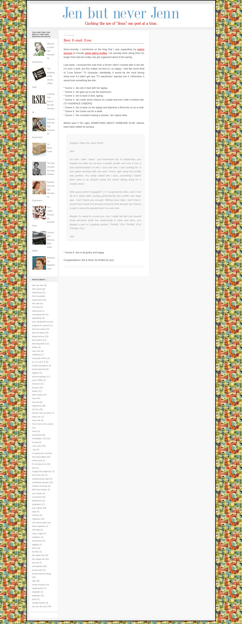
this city (35, 563)
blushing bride (38, 343)
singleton (36, 537)
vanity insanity (38, 584)
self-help (36, 530)
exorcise (36, 384)
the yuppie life (38, 559)
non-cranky (37, 493)
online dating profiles (96, 53)
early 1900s (37, 380)
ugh (34, 581)
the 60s (35, 552)
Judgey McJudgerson (42, 471)
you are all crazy (39, 606)
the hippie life (38, 555)
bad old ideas (38, 333)
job (33, 468)
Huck (34, 431)
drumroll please (39, 376)
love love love (38, 475)
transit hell (37, 570)
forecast (35, 402)
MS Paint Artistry (39, 489)
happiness (37, 406)
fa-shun (35, 387)
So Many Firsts (49, 148)
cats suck (36, 351)
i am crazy (37, 446)
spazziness (37, 541)
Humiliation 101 (39, 438)
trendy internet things (41, 574)
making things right (40, 479)
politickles (36, 504)
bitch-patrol (37, 340)
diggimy (35, 373)
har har (35, 409)
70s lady (36, 307)
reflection (36, 519)
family (35, 391)
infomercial (37, 460)
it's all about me (39, 464)
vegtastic (36, 592)
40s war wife (38, 285)
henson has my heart (41, 413)
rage (34, 511)
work (34, 599)
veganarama (38, 588)
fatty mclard (37, 395)
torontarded (37, 566)
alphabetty (37, 318)
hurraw (35, 442)
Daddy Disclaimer (40, 365)
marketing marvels (40, 482)
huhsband (36, 435)
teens (34, 548)
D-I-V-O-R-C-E (38, 362)
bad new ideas (38, 329)
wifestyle (36, 595)
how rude (36, 420)
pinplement (37, 500)
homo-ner (36, 417)
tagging (35, 544)
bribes (35, 347)
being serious (38, 336)
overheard (36, 497)
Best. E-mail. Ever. (78, 40)
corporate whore (39, 358)
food (34, 398)
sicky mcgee (37, 533)
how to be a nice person (43, 424)
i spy (34, 449)
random (35, 515)
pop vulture (37, 508)
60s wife (36, 303)
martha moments (39, 486)
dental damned (39, 369)
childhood (36, 354)
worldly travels (38, 603)
